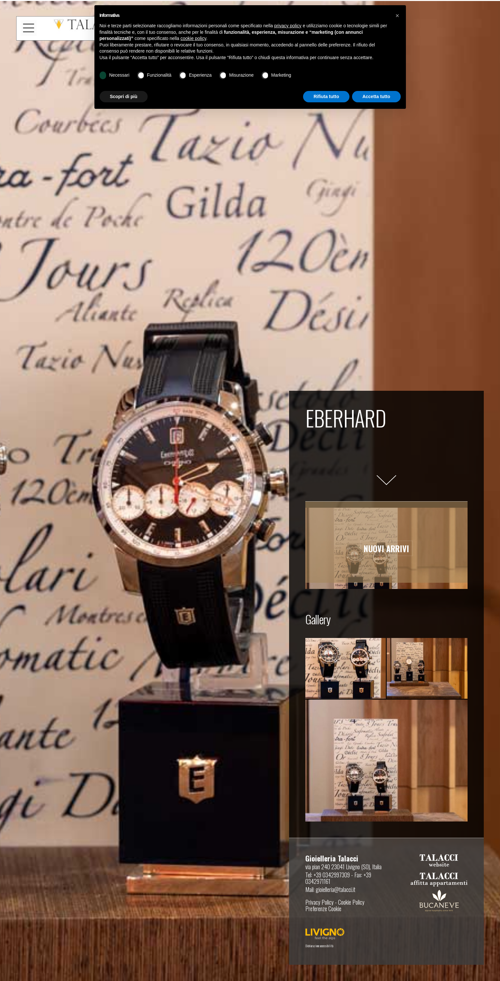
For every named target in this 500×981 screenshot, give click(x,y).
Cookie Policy (351, 902)
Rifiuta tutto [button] (326, 96)
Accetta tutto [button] (376, 96)
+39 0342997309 (331, 875)
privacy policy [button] (287, 25)
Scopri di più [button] (124, 96)
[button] (397, 15)
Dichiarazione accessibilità (319, 945)
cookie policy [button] (193, 38)
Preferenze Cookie (323, 908)
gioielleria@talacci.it (335, 889)
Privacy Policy (319, 902)
